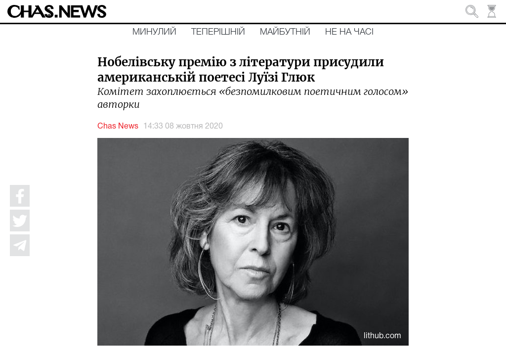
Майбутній (285, 32)
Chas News (117, 126)
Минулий (154, 32)
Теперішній (218, 32)
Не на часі (349, 32)
